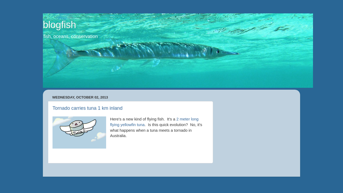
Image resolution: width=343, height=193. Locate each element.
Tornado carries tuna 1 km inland (87, 108)
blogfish (59, 24)
